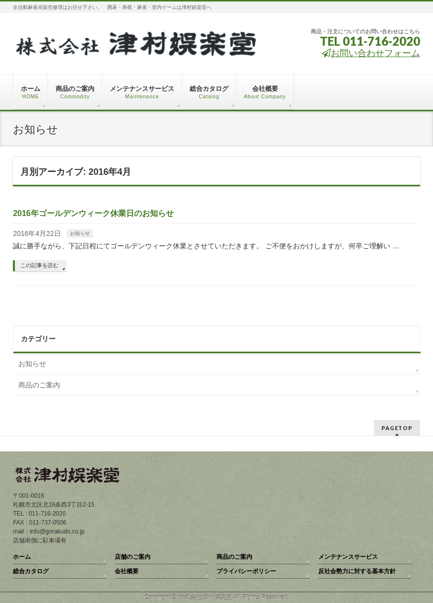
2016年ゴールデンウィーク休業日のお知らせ (93, 213)
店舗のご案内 (132, 556)
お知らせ (80, 233)
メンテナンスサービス (348, 556)
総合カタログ (31, 571)
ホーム (22, 556)
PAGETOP (397, 428)
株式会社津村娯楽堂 (205, 597)
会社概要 (127, 571)
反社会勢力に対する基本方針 (357, 571)
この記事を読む (39, 265)
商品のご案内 (39, 385)
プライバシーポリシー (246, 571)
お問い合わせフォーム (371, 53)
